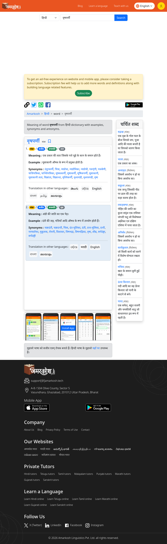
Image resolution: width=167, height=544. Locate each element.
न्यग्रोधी (84, 169)
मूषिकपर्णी (82, 173)
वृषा (96, 177)
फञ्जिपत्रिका (47, 173)
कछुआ (121, 185)
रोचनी (52, 232)
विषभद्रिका (80, 232)
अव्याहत (122, 170)
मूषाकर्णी (71, 173)
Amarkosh (33, 114)
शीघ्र (94, 232)
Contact (85, 429)
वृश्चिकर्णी (67, 177)
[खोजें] (87, 17)
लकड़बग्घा (123, 205)
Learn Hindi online (34, 499)
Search (121, 18)
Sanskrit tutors (51, 480)
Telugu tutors (47, 474)
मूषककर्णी (61, 173)
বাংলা (33, 196)
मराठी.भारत (45, 449)
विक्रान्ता (57, 177)
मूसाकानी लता (36, 177)
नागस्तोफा (33, 232)
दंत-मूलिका (74, 227)
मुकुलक (43, 232)
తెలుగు (74, 188)
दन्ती (102, 227)
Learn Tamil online (82, 499)
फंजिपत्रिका (34, 173)
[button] (30, 326)
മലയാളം (56, 196)
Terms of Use (71, 429)
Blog (80, 6)
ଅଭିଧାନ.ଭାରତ (31, 455)
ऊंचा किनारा (124, 282)
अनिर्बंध (121, 232)
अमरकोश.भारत (30, 449)
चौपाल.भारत (64, 455)
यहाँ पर (96, 348)
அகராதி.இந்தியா (82, 449)
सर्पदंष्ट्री (32, 236)
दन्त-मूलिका (93, 227)
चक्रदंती (48, 227)
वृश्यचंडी (78, 177)
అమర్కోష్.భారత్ (61, 449)
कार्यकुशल (123, 247)
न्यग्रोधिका (74, 169)
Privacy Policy (53, 429)
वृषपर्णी (33, 141)
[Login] (161, 6)
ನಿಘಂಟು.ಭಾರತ (123, 449)
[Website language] (144, 6)
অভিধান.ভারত (48, 455)
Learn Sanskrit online (61, 505)
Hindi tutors (30, 474)
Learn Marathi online (106, 499)
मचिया (121, 267)
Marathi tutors (123, 474)
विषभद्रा (70, 232)
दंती (84, 227)
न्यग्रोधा (64, 169)
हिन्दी (46, 114)
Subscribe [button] (83, 93)
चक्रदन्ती (58, 227)
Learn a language (98, 6)
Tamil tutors (64, 474)
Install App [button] (68, 328)
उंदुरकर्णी (49, 169)
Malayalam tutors (83, 474)
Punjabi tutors (104, 474)
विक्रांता (47, 177)
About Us (29, 429)
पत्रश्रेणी (102, 169)
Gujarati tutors (32, 480)
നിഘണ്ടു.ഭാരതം (103, 449)
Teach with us (121, 6)
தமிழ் (43, 196)
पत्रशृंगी (92, 169)
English (96, 188)
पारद (120, 301)
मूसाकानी (93, 173)
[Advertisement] (83, 47)
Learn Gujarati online (35, 505)
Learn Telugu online (58, 499)
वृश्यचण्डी (88, 177)
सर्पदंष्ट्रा (101, 232)
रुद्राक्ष (121, 132)
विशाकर (60, 232)
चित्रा (57, 169)
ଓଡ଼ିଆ (85, 188)
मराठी (84, 247)
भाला (120, 159)
